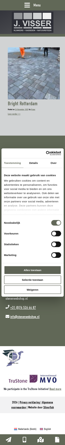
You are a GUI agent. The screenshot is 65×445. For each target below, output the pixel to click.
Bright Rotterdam (22, 104)
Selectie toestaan (32, 279)
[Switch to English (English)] (45, 429)
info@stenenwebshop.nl (25, 317)
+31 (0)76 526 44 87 (23, 307)
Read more (55, 389)
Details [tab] (33, 162)
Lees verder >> (14, 114)
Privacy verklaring (30, 402)
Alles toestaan (32, 269)
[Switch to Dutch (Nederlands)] (25, 429)
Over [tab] (54, 162)
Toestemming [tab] (12, 162)
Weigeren (32, 289)
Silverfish (48, 407)
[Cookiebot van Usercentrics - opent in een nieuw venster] (46, 153)
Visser (33, 109)
